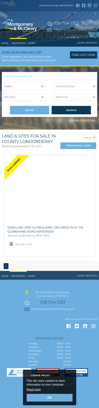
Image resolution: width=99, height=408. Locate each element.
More (31, 43)
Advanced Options (82, 120)
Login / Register (87, 42)
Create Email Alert (78, 146)
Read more (34, 389)
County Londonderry (18, 76)
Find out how (84, 55)
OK (49, 397)
